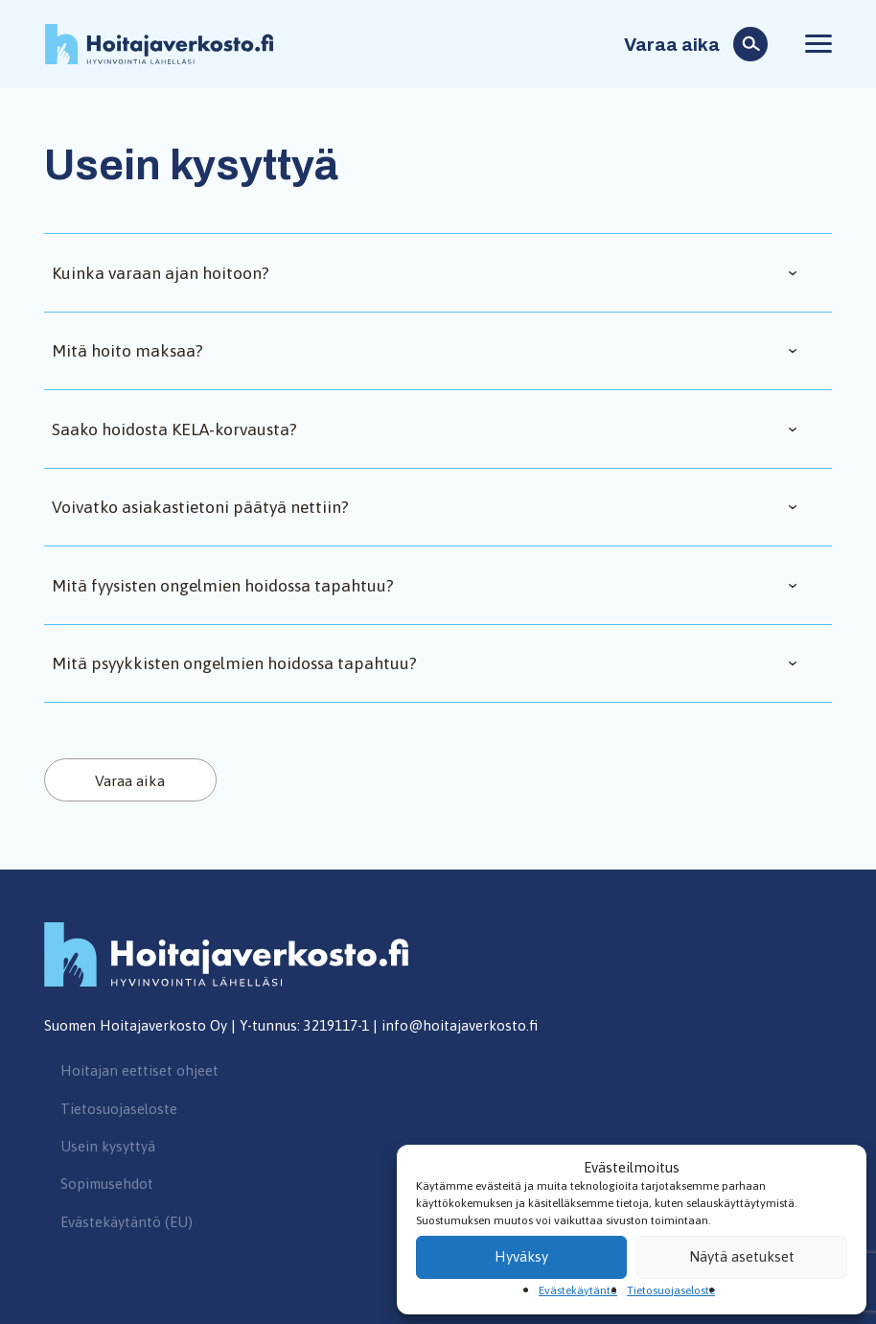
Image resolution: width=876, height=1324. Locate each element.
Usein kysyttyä (107, 1146)
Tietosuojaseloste (671, 1290)
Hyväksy (521, 1256)
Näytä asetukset (742, 1256)
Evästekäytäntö (578, 1290)
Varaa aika (672, 45)
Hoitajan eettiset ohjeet (139, 1070)
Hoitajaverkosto (159, 44)
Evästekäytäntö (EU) (126, 1222)
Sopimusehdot (106, 1183)
